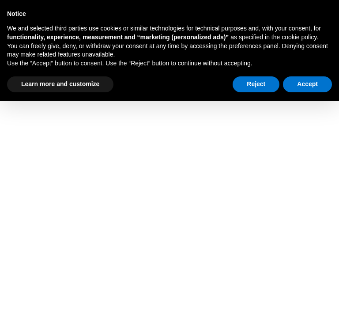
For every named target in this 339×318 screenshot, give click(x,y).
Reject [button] (256, 83)
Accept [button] (307, 83)
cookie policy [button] (299, 37)
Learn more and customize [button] (60, 83)
